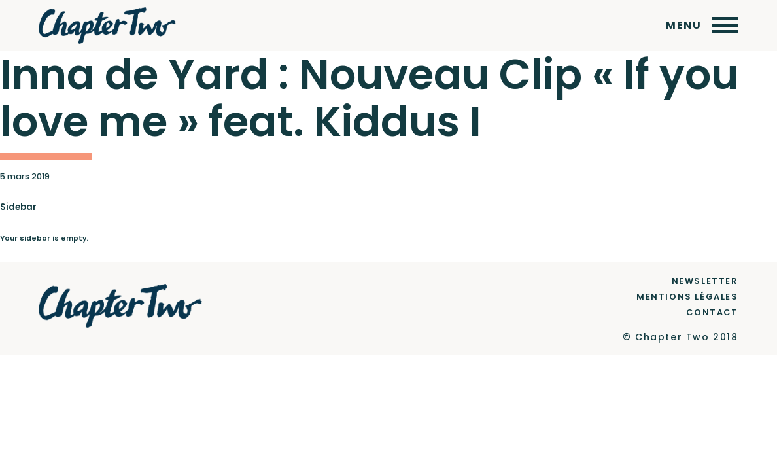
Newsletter (705, 281)
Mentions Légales (687, 296)
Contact (712, 312)
